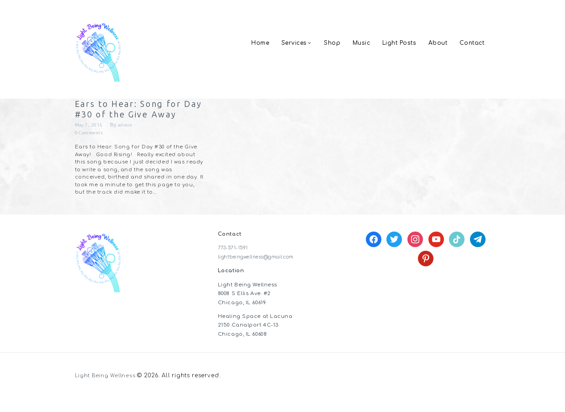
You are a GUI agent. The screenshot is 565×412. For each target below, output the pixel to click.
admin (126, 139)
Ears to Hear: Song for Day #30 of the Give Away (134, 116)
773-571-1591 (234, 262)
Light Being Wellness (107, 390)
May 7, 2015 (90, 139)
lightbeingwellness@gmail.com (262, 271)
